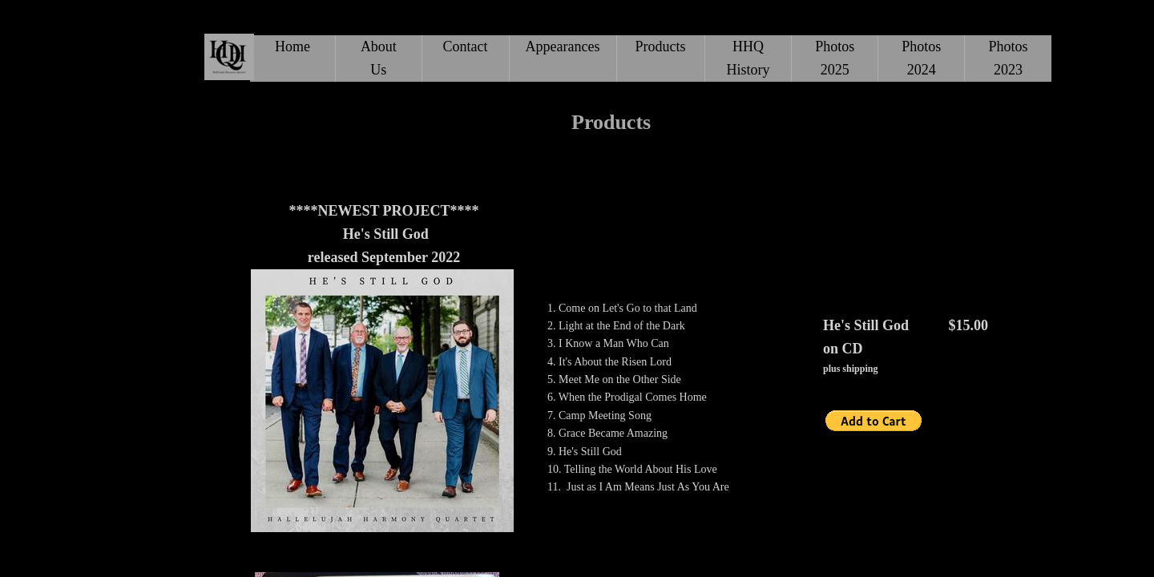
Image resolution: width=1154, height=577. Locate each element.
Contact (465, 46)
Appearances (563, 46)
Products (661, 46)
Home (292, 46)
